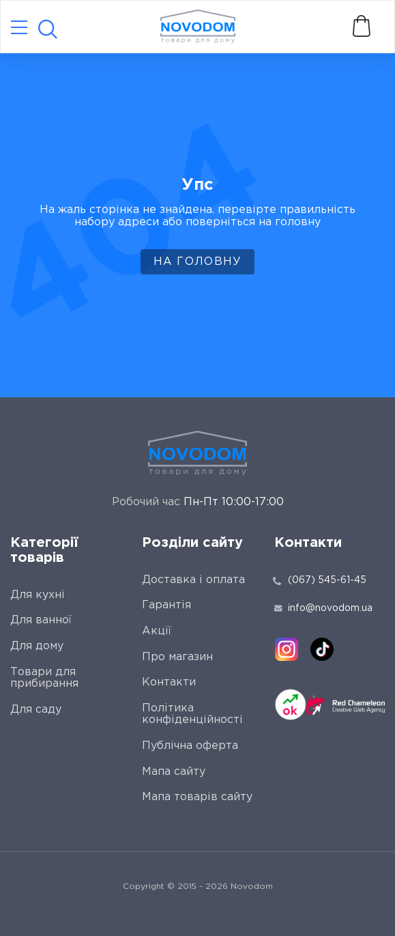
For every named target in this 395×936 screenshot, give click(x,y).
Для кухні (37, 595)
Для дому (36, 646)
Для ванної (41, 620)
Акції (156, 631)
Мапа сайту (173, 772)
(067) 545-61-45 (327, 580)
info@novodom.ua (323, 608)
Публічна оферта (190, 746)
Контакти (169, 682)
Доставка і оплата (193, 580)
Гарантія (166, 605)
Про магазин (177, 657)
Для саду (35, 710)
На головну (197, 262)
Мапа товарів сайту (197, 797)
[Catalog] (19, 28)
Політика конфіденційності (192, 714)
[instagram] (286, 649)
